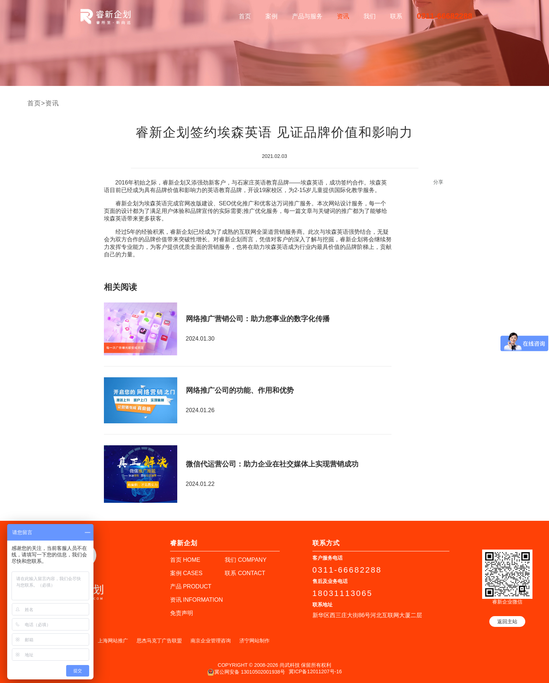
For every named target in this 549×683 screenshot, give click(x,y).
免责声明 (181, 613)
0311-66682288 (444, 16)
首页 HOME (185, 560)
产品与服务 (307, 16)
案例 (271, 16)
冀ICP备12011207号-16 (315, 671)
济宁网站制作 (254, 640)
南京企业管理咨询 (211, 640)
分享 (438, 182)
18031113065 (342, 593)
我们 (369, 16)
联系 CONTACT (245, 573)
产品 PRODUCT (191, 586)
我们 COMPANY (245, 560)
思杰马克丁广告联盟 (159, 640)
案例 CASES (186, 573)
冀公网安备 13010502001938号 (246, 672)
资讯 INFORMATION (196, 600)
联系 (396, 16)
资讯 (343, 16)
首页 (245, 16)
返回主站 (507, 621)
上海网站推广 (113, 640)
